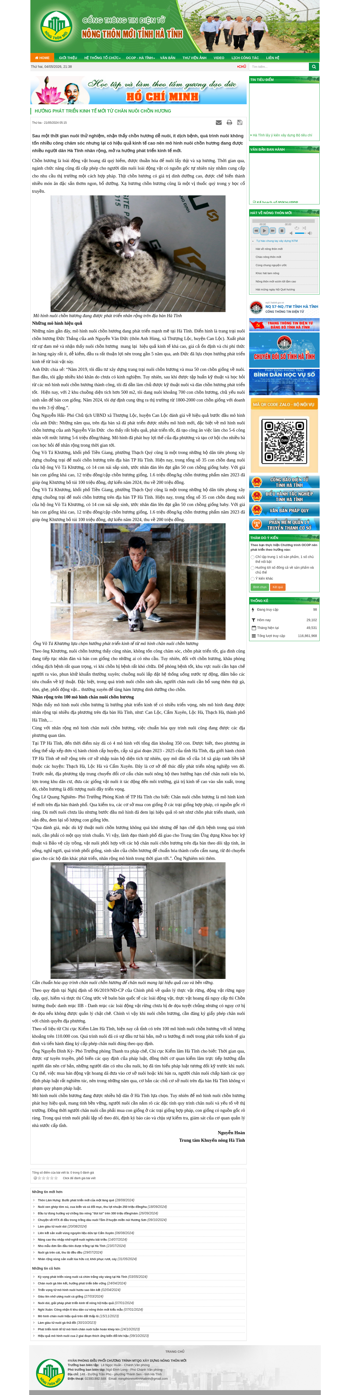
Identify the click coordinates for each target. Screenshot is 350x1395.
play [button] (264, 230)
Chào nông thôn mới (268, 256)
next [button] (272, 230)
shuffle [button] (304, 228)
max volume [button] (310, 233)
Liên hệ (272, 58)
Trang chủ (175, 1351)
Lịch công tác (245, 58)
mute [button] (292, 233)
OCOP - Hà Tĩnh (139, 58)
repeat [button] (297, 228)
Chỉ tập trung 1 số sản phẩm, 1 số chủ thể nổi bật (282, 559)
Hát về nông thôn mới (269, 248)
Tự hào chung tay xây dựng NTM (277, 240)
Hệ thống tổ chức (101, 58)
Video (219, 58)
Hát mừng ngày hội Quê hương (275, 289)
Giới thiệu (68, 58)
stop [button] (282, 230)
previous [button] (256, 230)
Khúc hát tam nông (267, 273)
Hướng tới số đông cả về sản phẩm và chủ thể (282, 570)
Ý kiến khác (262, 578)
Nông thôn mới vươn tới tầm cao (276, 281)
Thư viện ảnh (194, 58)
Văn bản (167, 58)
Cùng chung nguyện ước (271, 265)
